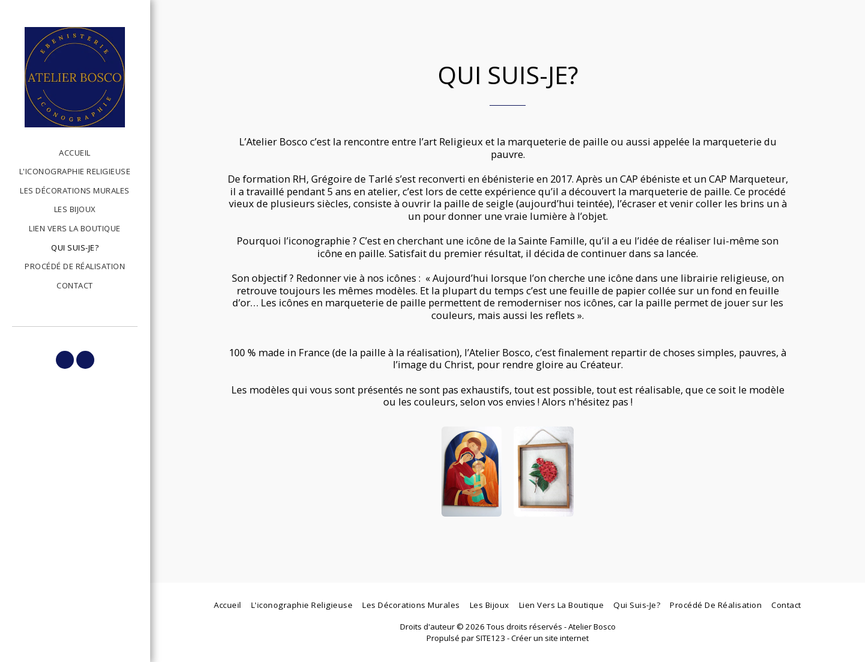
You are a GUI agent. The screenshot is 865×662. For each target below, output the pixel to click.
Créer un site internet (550, 638)
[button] (65, 360)
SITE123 (490, 638)
